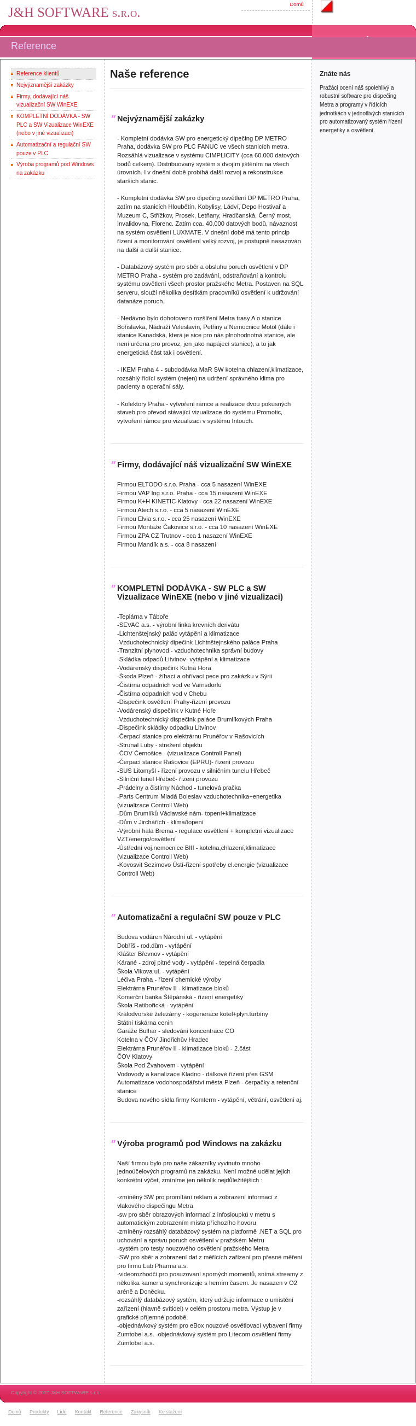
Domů (296, 4)
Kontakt (83, 1412)
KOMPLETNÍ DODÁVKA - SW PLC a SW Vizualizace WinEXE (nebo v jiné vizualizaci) (55, 124)
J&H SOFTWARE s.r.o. (74, 12)
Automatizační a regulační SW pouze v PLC (199, 917)
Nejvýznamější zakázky (45, 85)
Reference (111, 1412)
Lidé (62, 1412)
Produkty (39, 1412)
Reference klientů (37, 74)
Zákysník (141, 1412)
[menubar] (96, 1412)
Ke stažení (170, 1412)
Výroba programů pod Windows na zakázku (199, 1143)
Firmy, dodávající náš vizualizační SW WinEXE (204, 464)
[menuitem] (17, 1412)
